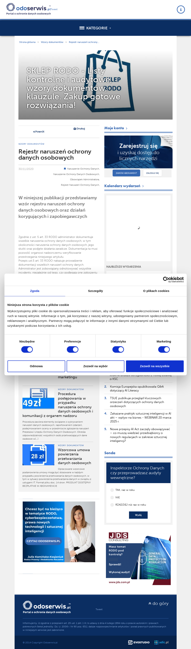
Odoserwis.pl (50, 642)
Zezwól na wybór (95, 366)
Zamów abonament (126, 173)
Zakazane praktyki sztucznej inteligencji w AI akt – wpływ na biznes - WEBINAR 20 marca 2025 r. (140, 417)
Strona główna (27, 42)
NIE (117, 497)
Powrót (38, 132)
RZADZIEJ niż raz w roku (130, 504)
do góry (158, 603)
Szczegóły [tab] (95, 291)
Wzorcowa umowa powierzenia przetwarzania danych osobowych (74, 456)
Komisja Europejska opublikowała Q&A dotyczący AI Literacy (137, 388)
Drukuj (79, 129)
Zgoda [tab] (34, 291)
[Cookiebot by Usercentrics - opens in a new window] (166, 280)
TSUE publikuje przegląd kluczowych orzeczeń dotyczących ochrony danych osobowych (137, 402)
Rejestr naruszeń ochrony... (84, 42)
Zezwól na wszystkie (155, 366)
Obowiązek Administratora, (85, 179)
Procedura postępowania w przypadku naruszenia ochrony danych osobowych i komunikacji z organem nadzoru (57, 405)
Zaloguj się (152, 173)
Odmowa (36, 366)
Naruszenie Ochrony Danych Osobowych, (76, 174)
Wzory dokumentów (52, 42)
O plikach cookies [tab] (156, 291)
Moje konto (116, 127)
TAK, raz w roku (125, 489)
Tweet (54, 9)
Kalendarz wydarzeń (124, 185)
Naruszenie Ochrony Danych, (83, 168)
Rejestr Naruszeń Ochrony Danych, (80, 184)
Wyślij (138, 515)
